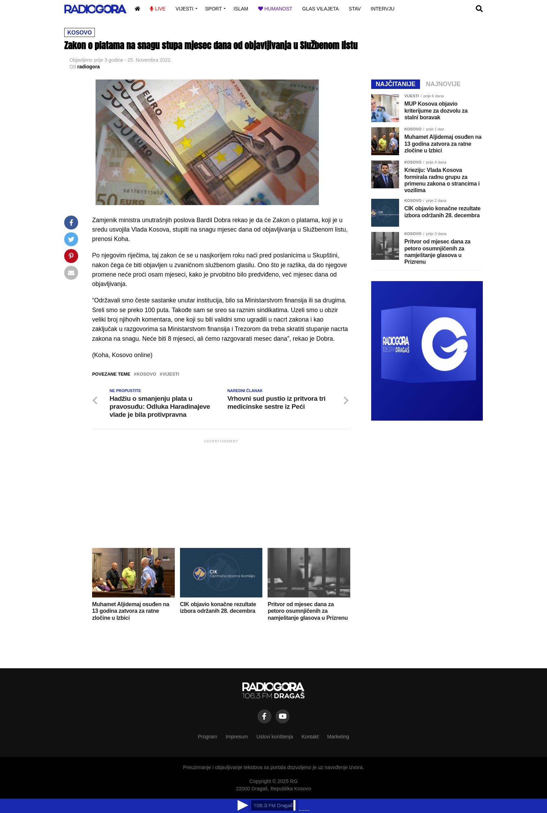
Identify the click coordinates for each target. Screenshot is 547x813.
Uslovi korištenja (274, 736)
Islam (240, 9)
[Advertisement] (221, 493)
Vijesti (184, 9)
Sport (213, 9)
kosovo (146, 374)
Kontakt (310, 736)
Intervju (383, 9)
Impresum (237, 736)
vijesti (171, 374)
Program (207, 736)
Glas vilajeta (320, 9)
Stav (355, 9)
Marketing (338, 736)
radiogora (88, 66)
